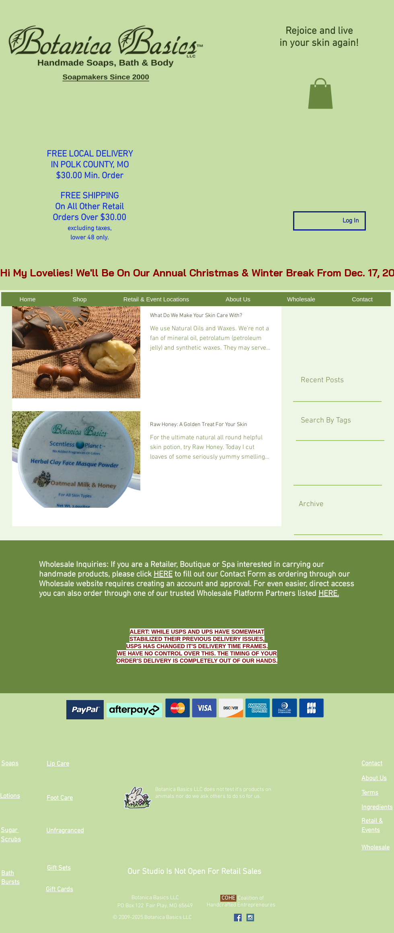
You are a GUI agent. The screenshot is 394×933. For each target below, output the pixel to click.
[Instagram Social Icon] (250, 917)
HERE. (328, 594)
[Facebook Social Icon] (238, 917)
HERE (163, 574)
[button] (320, 93)
